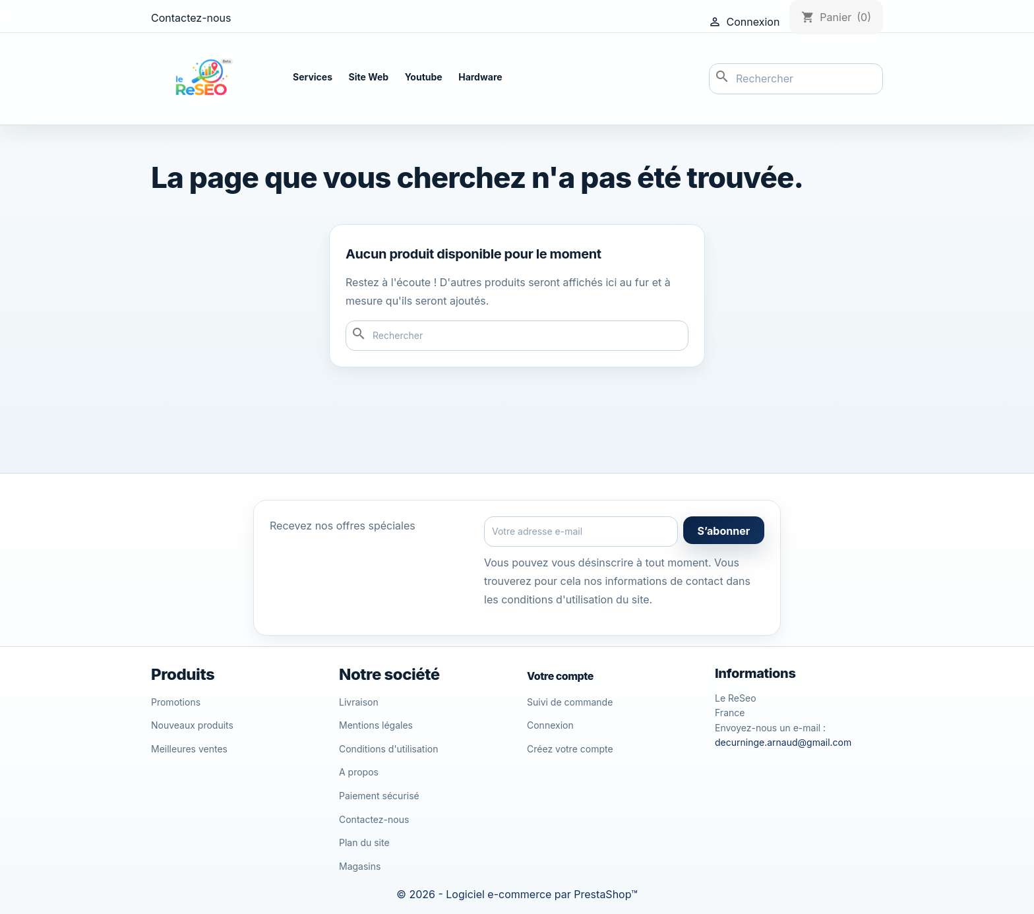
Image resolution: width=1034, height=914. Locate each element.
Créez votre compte (570, 748)
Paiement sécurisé (379, 795)
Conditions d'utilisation (389, 748)
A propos (359, 771)
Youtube (423, 76)
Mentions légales (376, 725)
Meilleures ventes (189, 748)
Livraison (359, 702)
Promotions (175, 702)
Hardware (480, 76)
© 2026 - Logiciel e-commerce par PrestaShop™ (516, 894)
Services (312, 76)
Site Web (369, 76)
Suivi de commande (570, 702)
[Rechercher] (796, 79)
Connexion (550, 725)
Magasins (359, 866)
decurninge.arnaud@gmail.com (783, 742)
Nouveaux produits (192, 725)
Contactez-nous (191, 17)
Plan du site (364, 842)
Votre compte (560, 676)
